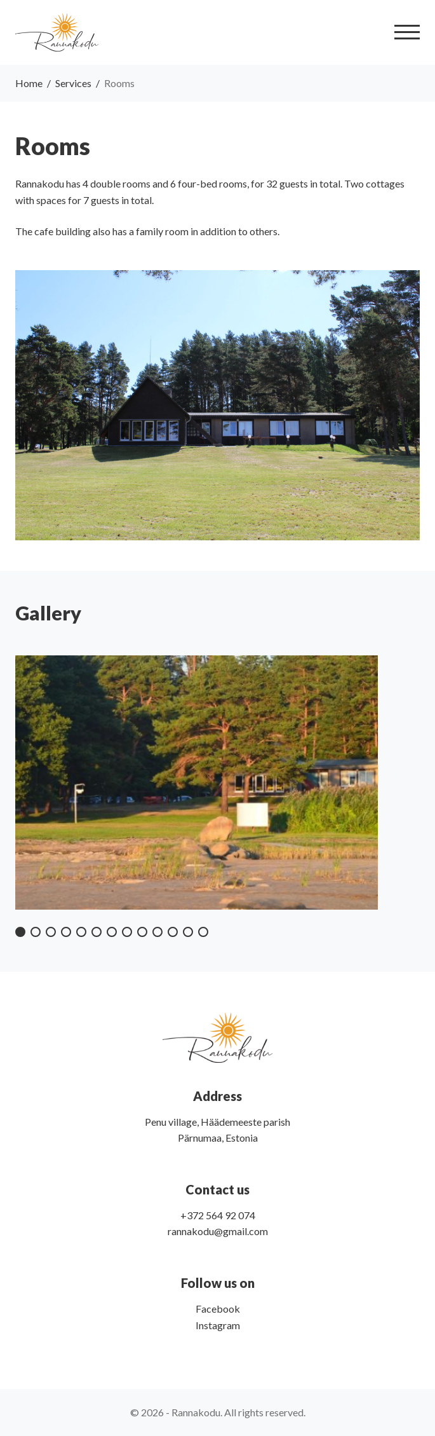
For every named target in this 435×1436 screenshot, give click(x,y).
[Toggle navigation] (407, 32)
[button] (20, 932)
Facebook (218, 1309)
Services (73, 83)
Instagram (218, 1325)
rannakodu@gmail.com (218, 1231)
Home (29, 83)
